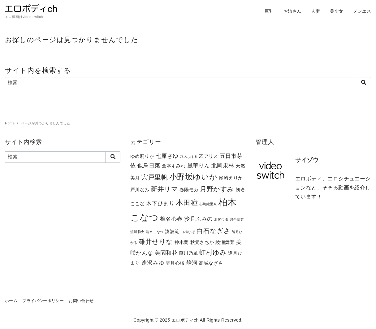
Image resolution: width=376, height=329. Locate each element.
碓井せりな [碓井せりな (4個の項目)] (156, 241)
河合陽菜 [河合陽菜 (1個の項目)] (237, 219)
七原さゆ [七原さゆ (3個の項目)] (167, 156)
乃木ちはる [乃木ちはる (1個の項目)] (188, 156)
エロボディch (185, 320)
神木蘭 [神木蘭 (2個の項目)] (181, 242)
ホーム (11, 300)
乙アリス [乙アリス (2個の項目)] (208, 156)
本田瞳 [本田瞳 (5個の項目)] (187, 203)
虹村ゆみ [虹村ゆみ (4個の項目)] (213, 252)
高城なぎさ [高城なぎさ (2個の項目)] (211, 263)
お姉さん (292, 11)
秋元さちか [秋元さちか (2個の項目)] (202, 242)
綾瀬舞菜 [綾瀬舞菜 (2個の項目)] (225, 242)
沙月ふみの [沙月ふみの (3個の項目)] (198, 218)
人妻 (315, 11)
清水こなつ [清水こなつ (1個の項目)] (154, 232)
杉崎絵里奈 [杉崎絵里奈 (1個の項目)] (208, 204)
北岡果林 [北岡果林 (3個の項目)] (222, 165)
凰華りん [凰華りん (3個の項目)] (198, 165)
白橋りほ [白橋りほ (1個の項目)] (188, 232)
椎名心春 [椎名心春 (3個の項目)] (171, 218)
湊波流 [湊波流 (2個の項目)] (172, 231)
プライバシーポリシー (43, 300)
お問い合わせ (81, 300)
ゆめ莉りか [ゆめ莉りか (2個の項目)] (142, 156)
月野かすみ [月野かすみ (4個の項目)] (217, 189)
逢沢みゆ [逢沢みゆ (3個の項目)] (152, 262)
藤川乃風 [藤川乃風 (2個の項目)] (188, 253)
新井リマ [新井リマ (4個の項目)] (164, 189)
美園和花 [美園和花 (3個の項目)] (165, 252)
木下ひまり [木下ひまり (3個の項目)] (160, 203)
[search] (363, 82)
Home (10, 123)
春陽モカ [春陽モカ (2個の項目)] (189, 189)
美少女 (336, 11)
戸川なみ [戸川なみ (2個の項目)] (139, 189)
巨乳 (269, 11)
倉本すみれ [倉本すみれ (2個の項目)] (174, 165)
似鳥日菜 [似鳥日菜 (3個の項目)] (148, 165)
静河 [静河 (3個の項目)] (192, 262)
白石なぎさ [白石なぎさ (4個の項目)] (214, 230)
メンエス (362, 11)
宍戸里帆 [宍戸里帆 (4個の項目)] (154, 177)
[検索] (188, 82)
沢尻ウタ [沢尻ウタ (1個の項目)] (221, 219)
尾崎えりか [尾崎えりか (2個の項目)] (231, 177)
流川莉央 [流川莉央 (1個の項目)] (137, 232)
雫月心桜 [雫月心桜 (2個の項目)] (175, 263)
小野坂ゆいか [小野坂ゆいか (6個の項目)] (193, 177)
